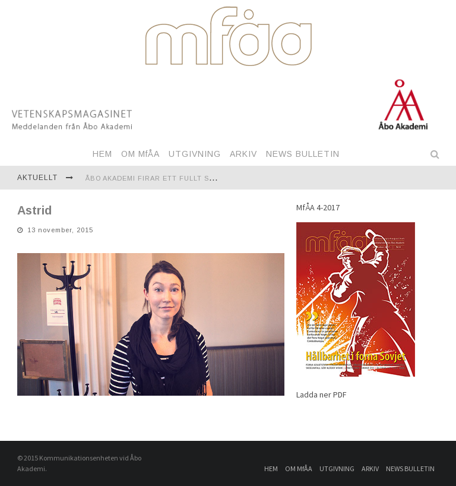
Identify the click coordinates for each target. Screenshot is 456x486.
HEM (102, 154)
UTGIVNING (195, 154)
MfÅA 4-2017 (318, 207)
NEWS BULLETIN (303, 154)
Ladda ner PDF (321, 394)
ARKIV (243, 154)
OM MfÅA (140, 154)
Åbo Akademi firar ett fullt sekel (156, 178)
